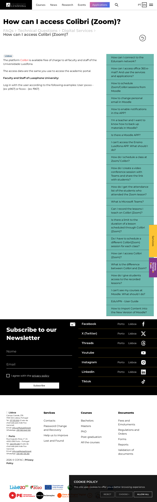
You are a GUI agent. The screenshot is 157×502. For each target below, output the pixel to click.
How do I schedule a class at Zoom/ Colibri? (129, 159)
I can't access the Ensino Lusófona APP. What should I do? (129, 146)
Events (82, 4)
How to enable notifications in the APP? (128, 111)
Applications (99, 4)
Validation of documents (126, 451)
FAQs (8, 31)
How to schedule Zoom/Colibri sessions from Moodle (128, 87)
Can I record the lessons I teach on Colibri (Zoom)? (127, 210)
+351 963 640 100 (23, 430)
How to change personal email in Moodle (126, 100)
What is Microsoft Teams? (127, 201)
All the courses (90, 442)
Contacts (49, 420)
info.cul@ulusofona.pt (21, 428)
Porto (121, 324)
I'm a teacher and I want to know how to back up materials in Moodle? (128, 124)
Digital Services (77, 31)
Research (67, 4)
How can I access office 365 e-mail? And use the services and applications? (130, 72)
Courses (40, 4)
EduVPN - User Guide (124, 301)
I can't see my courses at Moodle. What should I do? (128, 292)
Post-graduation (91, 436)
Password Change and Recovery (55, 428)
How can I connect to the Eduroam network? (127, 59)
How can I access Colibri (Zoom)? (126, 255)
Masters (86, 426)
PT (139, 4)
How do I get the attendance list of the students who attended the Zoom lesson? (129, 190)
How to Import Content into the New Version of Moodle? (129, 310)
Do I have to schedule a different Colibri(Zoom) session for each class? (126, 242)
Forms (122, 439)
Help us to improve (56, 435)
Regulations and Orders (128, 431)
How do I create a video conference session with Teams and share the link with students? (127, 174)
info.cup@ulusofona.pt (21, 451)
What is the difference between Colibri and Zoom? (129, 266)
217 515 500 (14, 420)
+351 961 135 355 (22, 453)
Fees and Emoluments (126, 422)
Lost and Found (54, 440)
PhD (83, 431)
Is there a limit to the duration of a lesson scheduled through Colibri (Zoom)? (128, 225)
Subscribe (39, 385)
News (53, 4)
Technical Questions (37, 31)
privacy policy (40, 375)
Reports (123, 444)
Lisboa (132, 324)
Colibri (24, 60)
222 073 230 (15, 444)
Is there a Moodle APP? (126, 135)
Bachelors (87, 420)
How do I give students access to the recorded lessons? (126, 279)
